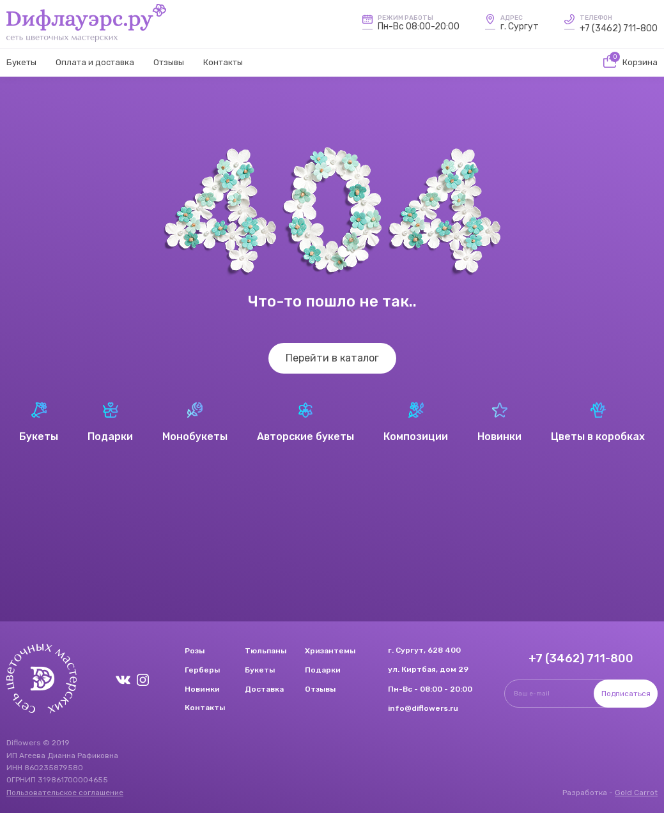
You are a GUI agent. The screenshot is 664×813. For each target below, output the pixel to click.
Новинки (202, 689)
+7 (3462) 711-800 (619, 28)
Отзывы (168, 62)
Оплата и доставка (95, 62)
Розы (195, 650)
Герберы (202, 669)
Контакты (223, 62)
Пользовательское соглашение (64, 792)
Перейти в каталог (332, 358)
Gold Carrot (636, 792)
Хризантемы (330, 650)
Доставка (264, 689)
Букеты (21, 62)
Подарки (323, 669)
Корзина (630, 62)
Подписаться (626, 693)
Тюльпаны (265, 650)
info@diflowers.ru (423, 708)
